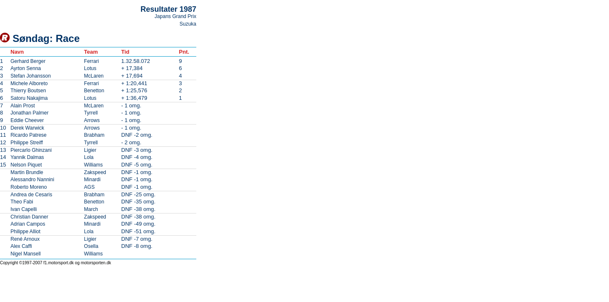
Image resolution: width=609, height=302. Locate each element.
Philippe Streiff (26, 143)
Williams (93, 165)
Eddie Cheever (27, 120)
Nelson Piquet (26, 165)
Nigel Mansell (25, 254)
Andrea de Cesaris (31, 195)
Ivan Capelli (23, 209)
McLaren (94, 76)
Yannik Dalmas (27, 157)
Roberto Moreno (28, 187)
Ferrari (91, 61)
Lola (89, 157)
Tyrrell (91, 113)
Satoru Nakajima (29, 98)
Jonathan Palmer (29, 113)
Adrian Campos (27, 224)
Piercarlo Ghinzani (31, 150)
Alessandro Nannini (32, 179)
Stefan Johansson (30, 76)
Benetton (94, 91)
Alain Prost (22, 106)
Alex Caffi (21, 246)
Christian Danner (29, 217)
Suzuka (188, 24)
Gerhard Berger (27, 61)
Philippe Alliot (25, 231)
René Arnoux (24, 239)
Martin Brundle (26, 172)
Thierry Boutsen (28, 91)
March (91, 209)
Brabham (94, 135)
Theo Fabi (21, 202)
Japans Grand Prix (175, 16)
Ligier (90, 150)
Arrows (91, 120)
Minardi (92, 179)
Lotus (90, 68)
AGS (89, 187)
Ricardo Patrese (28, 135)
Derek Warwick (27, 128)
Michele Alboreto (29, 83)
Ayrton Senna (25, 68)
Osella (91, 246)
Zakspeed (95, 172)
